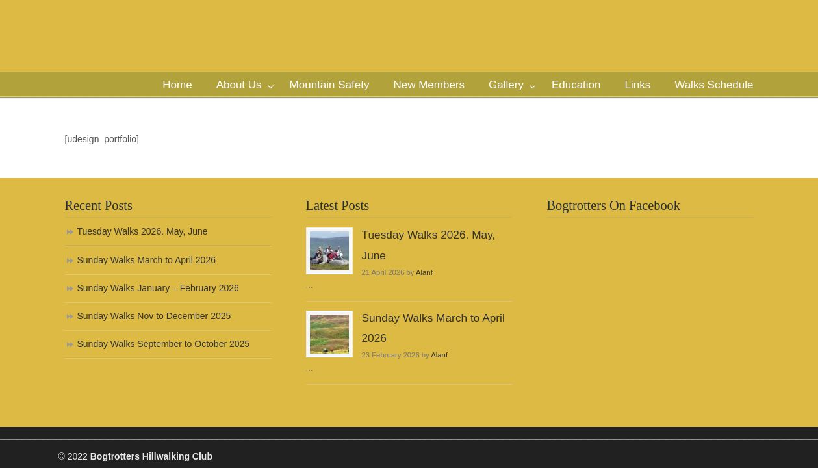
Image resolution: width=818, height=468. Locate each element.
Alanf (424, 272)
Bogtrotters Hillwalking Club (178, 56)
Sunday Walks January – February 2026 (158, 288)
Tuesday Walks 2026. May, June (142, 231)
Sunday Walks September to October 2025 (163, 344)
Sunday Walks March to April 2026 (146, 260)
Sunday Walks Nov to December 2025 (154, 316)
